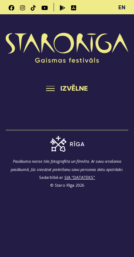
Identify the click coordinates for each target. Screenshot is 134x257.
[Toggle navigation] (67, 88)
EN (121, 7)
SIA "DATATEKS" (79, 177)
